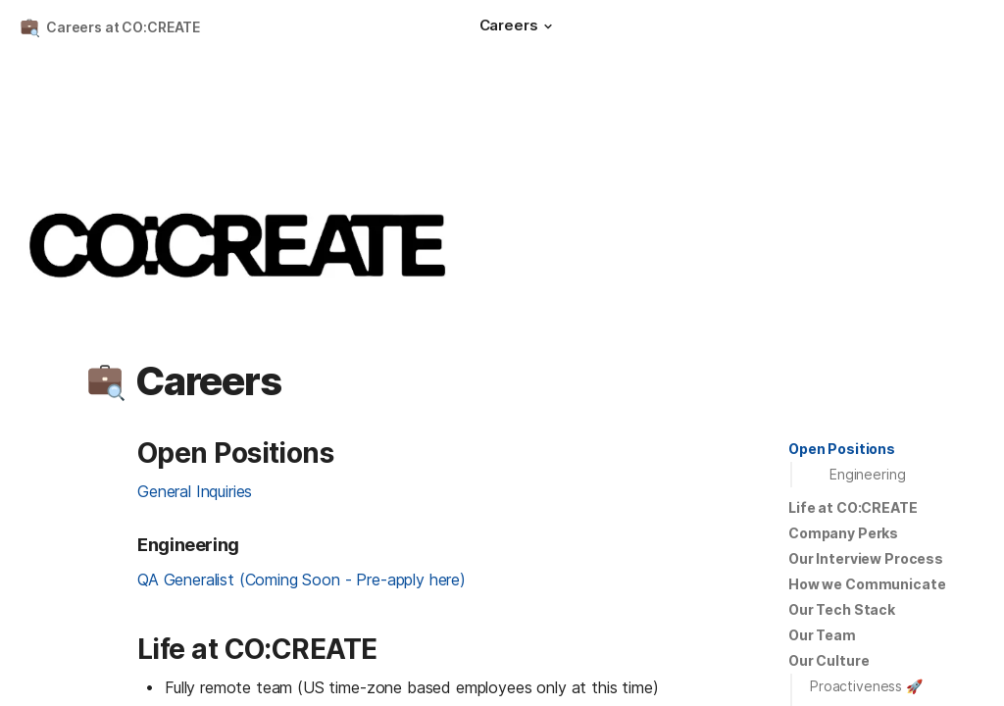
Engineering (867, 474)
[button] (548, 26)
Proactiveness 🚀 (866, 686)
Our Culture (828, 660)
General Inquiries (194, 491)
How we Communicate (866, 584)
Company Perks (843, 533)
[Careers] (518, 27)
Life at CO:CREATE (853, 507)
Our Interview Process (865, 558)
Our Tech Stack (841, 609)
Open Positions (841, 448)
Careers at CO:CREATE (123, 27)
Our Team (822, 635)
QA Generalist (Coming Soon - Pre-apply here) (301, 579)
